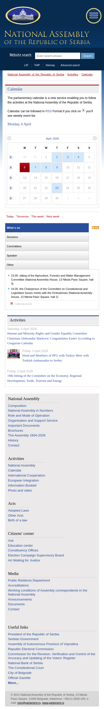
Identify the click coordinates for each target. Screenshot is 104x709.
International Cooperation (26, 475)
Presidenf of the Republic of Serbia (33, 634)
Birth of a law (17, 520)
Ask (11, 540)
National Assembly (24, 398)
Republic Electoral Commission (31, 649)
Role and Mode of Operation (29, 415)
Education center (20, 545)
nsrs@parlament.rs (29, 702)
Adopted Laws (18, 510)
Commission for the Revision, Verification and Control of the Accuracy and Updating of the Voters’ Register (51, 656)
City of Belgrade (20, 673)
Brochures (15, 430)
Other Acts (16, 515)
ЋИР (37, 65)
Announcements (20, 599)
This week (37, 216)
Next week (52, 216)
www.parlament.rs (53, 702)
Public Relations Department (29, 580)
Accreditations (18, 585)
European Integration (23, 480)
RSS (48, 111)
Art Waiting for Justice (24, 560)
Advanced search (70, 65)
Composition (17, 406)
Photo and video (20, 490)
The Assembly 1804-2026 (27, 435)
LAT (26, 65)
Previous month (9, 138)
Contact (13, 445)
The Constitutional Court (26, 668)
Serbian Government (23, 639)
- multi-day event (21, 304)
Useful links (18, 627)
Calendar (87, 74)
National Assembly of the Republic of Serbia (36, 74)
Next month (95, 138)
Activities (72, 74)
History (13, 440)
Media (13, 573)
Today (10, 216)
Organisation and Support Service (33, 420)
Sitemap (50, 65)
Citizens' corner (21, 533)
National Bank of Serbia (25, 663)
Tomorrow (22, 216)
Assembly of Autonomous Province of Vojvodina (43, 644)
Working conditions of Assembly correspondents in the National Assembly (47, 592)
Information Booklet (22, 485)
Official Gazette (19, 678)
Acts (12, 503)
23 (56, 187)
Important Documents (24, 425)
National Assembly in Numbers (30, 410)
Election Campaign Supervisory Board (36, 555)
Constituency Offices (23, 550)
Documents (16, 604)
